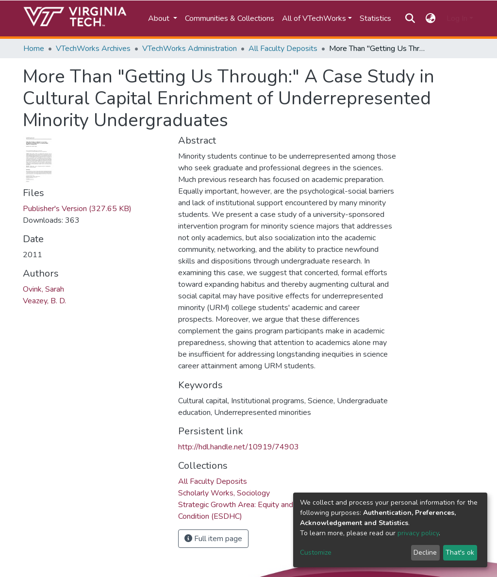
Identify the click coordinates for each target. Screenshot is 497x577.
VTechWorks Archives (93, 48)
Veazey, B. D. (44, 301)
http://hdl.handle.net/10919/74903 (238, 447)
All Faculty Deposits (282, 48)
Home (33, 48)
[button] (431, 18)
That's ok (460, 552)
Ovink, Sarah (43, 289)
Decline (425, 552)
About (159, 18)
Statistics (375, 18)
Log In (457, 18)
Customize (315, 552)
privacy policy (418, 533)
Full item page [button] (213, 538)
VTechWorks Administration (189, 48)
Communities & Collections (229, 18)
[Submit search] (410, 18)
